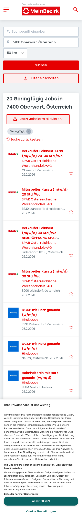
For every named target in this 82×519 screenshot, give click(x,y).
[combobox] (41, 32)
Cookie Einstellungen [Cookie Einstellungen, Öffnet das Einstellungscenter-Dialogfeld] (41, 511)
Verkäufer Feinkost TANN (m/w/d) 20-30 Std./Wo (42, 153)
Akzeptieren (41, 501)
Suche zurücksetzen (24, 139)
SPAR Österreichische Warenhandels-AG (39, 163)
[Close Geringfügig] (28, 131)
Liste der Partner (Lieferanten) (21, 493)
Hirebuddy (30, 319)
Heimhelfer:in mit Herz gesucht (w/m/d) (40, 375)
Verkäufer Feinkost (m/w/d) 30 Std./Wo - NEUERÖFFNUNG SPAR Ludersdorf (40, 235)
